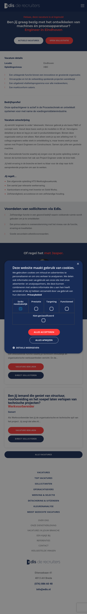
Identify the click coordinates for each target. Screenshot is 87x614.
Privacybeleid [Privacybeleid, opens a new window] (34, 294)
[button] (25, 347)
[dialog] (43, 307)
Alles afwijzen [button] (44, 340)
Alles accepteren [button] (44, 332)
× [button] (78, 264)
